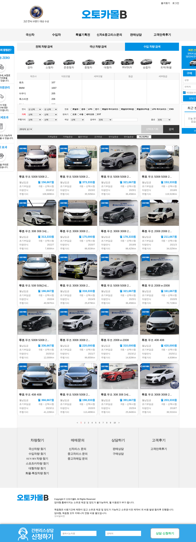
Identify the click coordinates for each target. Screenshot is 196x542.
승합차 (147, 67)
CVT (99, 114)
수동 (81, 114)
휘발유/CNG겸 (127, 109)
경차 (30, 67)
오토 (75, 114)
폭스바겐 (23, 99)
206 (53, 99)
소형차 (49, 67)
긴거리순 (98, 137)
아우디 (22, 93)
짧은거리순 (83, 137)
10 (115, 423)
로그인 (175, 3)
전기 (97, 109)
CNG (171, 109)
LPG (90, 109)
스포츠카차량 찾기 (37, 463)
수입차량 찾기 (37, 453)
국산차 (30, 34)
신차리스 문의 (77, 449)
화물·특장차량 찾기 (37, 473)
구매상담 (118, 453)
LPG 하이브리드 (159, 109)
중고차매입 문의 (78, 458)
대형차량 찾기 (37, 468)
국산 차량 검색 (97, 46)
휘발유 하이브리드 (110, 109)
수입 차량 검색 (151, 46)
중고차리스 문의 (78, 453)
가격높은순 (68, 137)
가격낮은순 (52, 137)
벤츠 (21, 82)
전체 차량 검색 (44, 46)
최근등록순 (144, 137)
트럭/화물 (166, 67)
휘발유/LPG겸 (143, 109)
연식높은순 (129, 137)
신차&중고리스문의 (109, 34)
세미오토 (90, 114)
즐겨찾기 (165, 3)
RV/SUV (127, 67)
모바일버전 (59, 516)
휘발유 (75, 109)
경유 (83, 109)
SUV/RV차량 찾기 (37, 458)
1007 (54, 88)
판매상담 (136, 34)
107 (53, 82)
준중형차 (69, 67)
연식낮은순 (113, 137)
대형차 (108, 67)
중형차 (88, 67)
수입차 (56, 34)
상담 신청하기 (165, 533)
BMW (22, 88)
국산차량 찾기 (37, 449)
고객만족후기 (162, 34)
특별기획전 (83, 34)
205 (53, 93)
